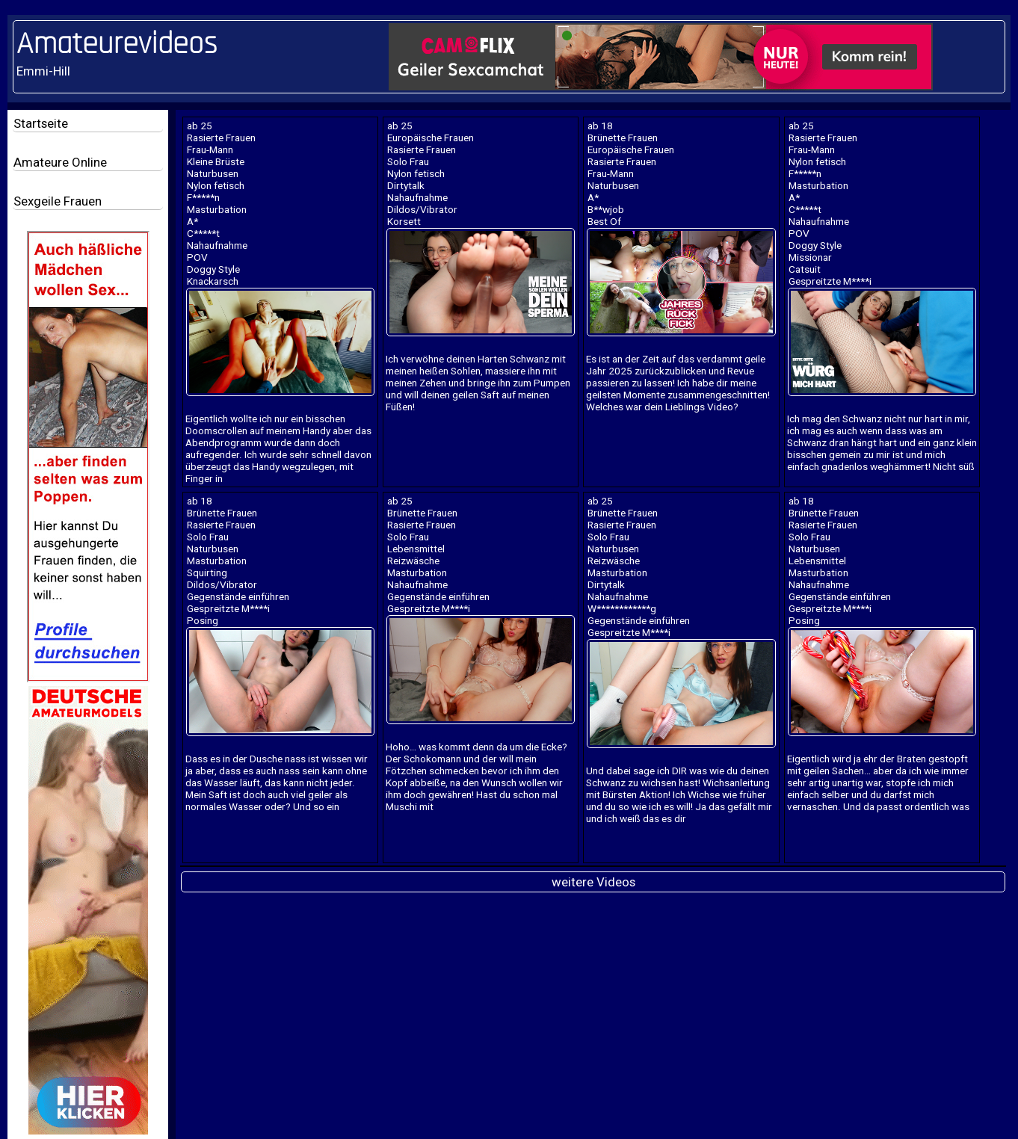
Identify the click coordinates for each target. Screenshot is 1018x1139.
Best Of (604, 221)
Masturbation (217, 209)
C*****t (203, 233)
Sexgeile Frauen (57, 201)
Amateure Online (60, 162)
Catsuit (805, 269)
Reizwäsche (413, 561)
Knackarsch (212, 281)
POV (197, 257)
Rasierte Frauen (221, 137)
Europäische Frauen (430, 137)
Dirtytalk (406, 185)
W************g (621, 608)
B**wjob (605, 209)
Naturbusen (212, 173)
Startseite (40, 123)
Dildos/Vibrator (422, 209)
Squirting (207, 572)
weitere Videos (593, 881)
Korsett (404, 221)
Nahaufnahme (217, 245)
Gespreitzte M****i (830, 281)
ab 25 (199, 126)
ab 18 (600, 126)
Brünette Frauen (622, 137)
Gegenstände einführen (238, 596)
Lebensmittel (416, 549)
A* (192, 221)
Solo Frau (408, 161)
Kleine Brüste (215, 161)
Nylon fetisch (215, 185)
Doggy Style (213, 269)
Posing (202, 620)
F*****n (203, 197)
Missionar (810, 257)
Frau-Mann (210, 149)
